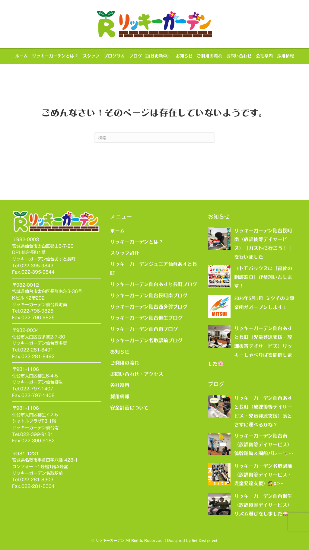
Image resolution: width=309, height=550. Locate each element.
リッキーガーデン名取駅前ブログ (146, 340)
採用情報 (285, 56)
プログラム (114, 56)
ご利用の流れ (209, 56)
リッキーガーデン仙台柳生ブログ (146, 317)
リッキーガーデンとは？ (55, 56)
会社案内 (264, 56)
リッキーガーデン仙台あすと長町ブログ (153, 284)
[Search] (154, 137)
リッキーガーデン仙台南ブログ (144, 328)
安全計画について (129, 407)
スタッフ (91, 56)
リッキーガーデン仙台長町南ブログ (148, 295)
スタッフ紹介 (124, 252)
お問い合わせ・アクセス (136, 373)
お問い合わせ (239, 56)
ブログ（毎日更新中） (150, 56)
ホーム (21, 56)
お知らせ (184, 56)
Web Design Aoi (205, 540)
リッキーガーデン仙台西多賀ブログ (148, 306)
